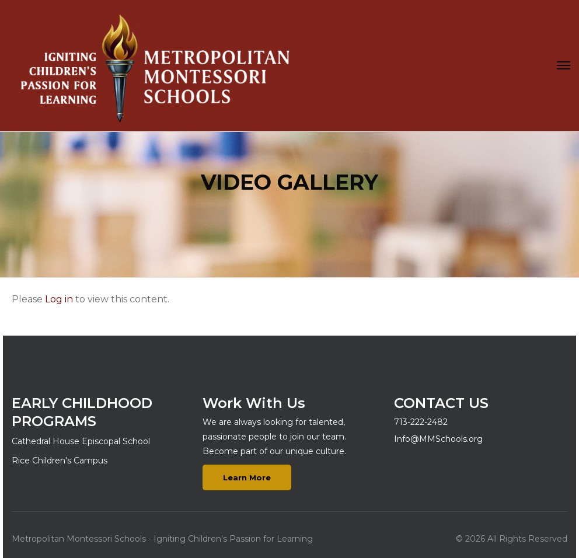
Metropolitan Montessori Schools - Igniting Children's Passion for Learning (162, 538)
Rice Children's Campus (59, 460)
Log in (59, 299)
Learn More (247, 477)
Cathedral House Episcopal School (81, 441)
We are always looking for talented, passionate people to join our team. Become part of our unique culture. (274, 436)
